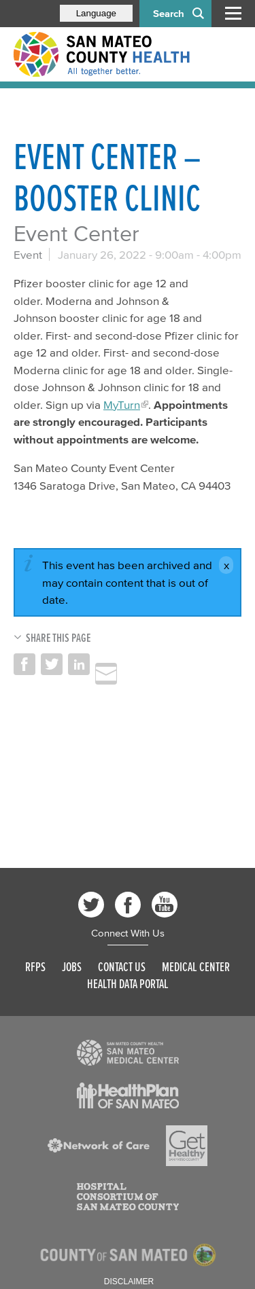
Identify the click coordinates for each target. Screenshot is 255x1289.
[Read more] (128, 1053)
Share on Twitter (52, 664)
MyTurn (121, 404)
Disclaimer (129, 1281)
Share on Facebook (24, 664)
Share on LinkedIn (79, 664)
